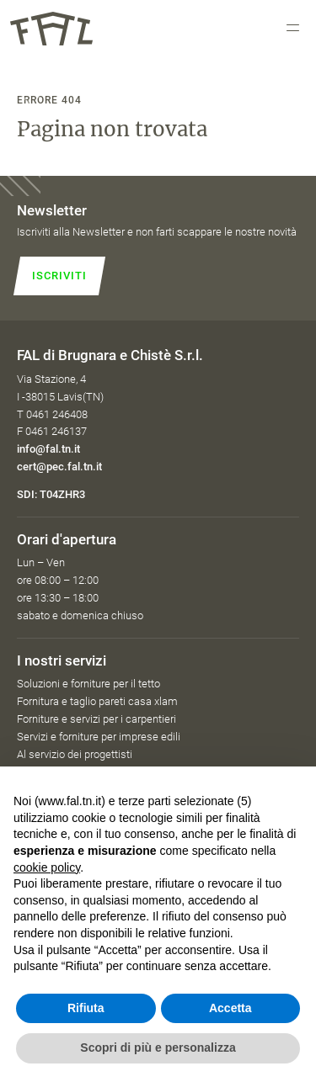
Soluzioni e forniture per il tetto (88, 683)
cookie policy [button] (46, 867)
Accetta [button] (230, 1008)
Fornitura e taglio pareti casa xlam (97, 701)
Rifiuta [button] (85, 1008)
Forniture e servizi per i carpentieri (96, 719)
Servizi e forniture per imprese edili (98, 736)
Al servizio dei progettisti (74, 754)
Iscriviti (59, 275)
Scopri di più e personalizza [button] (157, 1047)
